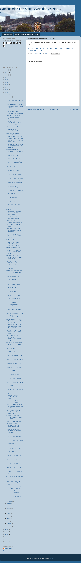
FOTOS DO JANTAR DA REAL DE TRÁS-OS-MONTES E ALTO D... (14, 272)
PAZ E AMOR (10, 207)
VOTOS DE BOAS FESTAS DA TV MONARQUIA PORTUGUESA (14, 263)
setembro (9, 506)
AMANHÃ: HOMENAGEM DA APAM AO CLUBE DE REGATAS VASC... (14, 192)
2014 (6, 531)
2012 (6, 536)
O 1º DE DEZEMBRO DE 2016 (14, 476)
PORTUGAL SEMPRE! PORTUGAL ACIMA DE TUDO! (13, 235)
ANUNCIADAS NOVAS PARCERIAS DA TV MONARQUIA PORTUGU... (14, 111)
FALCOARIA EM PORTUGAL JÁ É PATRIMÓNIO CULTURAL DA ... (14, 450)
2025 (6, 72)
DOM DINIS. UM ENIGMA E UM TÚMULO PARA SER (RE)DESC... (14, 230)
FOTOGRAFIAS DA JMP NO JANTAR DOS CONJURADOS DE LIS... (14, 297)
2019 (6, 87)
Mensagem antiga (71, 109)
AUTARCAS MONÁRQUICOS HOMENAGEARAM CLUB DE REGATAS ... (14, 140)
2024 (6, 75)
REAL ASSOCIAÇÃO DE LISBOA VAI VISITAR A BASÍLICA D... (13, 412)
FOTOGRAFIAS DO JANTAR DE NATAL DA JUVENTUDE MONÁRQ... (14, 291)
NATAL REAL (10, 239)
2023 (6, 77)
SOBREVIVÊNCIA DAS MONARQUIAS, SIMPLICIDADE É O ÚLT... (14, 134)
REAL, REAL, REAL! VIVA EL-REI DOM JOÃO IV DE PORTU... (14, 483)
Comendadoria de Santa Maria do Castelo (28, 9)
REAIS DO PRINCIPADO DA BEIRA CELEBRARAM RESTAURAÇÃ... (14, 455)
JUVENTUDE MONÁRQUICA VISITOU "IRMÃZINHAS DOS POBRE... (14, 162)
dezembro (9, 97)
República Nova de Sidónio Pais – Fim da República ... (14, 401)
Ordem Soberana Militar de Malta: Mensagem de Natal (14, 181)
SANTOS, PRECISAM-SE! (13, 446)
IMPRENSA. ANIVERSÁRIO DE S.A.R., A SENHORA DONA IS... (14, 332)
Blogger (52, 558)
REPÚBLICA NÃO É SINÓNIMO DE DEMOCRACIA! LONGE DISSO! (13, 338)
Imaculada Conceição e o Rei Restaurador (13, 364)
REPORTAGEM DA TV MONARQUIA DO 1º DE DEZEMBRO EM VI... (13, 425)
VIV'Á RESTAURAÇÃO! (13, 479)
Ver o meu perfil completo (10, 550)
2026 (6, 70)
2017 (6, 92)
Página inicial (8, 34)
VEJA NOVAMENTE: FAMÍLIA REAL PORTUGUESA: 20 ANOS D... (15, 146)
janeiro (9, 526)
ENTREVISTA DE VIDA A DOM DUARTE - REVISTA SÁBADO (14, 378)
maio (8, 516)
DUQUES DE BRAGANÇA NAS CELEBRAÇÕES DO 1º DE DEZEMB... (14, 369)
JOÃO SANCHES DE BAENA (14, 474)
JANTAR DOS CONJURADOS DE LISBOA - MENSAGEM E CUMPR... (14, 384)
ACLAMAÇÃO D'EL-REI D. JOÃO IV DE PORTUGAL (14, 221)
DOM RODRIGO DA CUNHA (14, 421)
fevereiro (9, 523)
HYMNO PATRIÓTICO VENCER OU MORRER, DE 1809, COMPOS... (14, 122)
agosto (8, 508)
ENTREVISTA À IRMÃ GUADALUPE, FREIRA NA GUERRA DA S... (14, 436)
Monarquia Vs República (12, 459)
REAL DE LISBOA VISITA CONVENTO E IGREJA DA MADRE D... (14, 100)
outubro (9, 503)
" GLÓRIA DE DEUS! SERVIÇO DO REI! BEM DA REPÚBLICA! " (14, 151)
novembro (9, 501)
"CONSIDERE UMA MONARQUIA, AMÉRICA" (14, 129)
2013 (6, 534)
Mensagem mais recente (36, 109)
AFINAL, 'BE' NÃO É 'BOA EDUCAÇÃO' (13, 267)
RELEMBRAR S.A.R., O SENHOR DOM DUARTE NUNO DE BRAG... (14, 257)
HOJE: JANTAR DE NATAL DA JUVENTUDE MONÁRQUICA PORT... (14, 315)
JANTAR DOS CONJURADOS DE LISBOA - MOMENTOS (14, 360)
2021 (6, 82)
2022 (6, 79)
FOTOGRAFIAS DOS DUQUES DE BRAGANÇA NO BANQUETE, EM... (15, 463)
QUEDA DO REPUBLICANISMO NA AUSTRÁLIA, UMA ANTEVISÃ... (13, 212)
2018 (6, 89)
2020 (6, 84)
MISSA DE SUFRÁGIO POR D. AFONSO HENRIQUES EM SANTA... (14, 406)
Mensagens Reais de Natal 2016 (14, 126)
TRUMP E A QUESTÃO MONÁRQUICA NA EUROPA (12, 170)
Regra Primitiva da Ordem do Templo (27, 34)
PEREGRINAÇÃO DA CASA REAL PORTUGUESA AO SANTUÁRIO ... (14, 320)
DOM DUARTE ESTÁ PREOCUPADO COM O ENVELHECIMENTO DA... (14, 496)
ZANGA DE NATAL (11, 166)
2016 (6, 94)
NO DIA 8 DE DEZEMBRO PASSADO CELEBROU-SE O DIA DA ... (14, 309)
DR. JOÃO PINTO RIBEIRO (14, 471)
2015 (6, 529)
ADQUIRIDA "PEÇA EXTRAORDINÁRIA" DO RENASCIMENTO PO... (14, 157)
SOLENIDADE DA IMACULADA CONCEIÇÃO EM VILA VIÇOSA (14, 389)
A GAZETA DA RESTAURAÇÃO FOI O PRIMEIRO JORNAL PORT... (14, 203)
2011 (6, 539)
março (8, 521)
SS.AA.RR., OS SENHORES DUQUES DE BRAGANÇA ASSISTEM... (14, 417)
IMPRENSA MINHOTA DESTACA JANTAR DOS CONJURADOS (14, 278)
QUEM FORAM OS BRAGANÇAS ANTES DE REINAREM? (14, 355)
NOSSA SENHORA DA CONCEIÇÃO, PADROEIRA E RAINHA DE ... (14, 350)
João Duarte (8, 548)
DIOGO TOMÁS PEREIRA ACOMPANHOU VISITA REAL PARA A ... (13, 326)
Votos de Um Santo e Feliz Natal (14, 178)
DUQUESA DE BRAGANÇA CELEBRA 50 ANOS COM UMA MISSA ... (14, 431)
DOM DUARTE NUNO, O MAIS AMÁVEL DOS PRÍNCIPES (13, 117)
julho (8, 511)
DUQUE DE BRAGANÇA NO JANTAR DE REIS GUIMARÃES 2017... (14, 244)
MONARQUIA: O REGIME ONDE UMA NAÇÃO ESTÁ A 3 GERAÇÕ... (14, 197)
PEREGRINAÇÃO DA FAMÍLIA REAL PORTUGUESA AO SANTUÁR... (12, 303)
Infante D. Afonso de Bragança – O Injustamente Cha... (14, 217)
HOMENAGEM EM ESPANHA (14, 282)
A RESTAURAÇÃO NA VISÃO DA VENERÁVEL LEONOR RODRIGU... (14, 442)
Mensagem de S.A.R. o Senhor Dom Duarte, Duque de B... (14, 487)
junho (8, 513)
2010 (6, 541)
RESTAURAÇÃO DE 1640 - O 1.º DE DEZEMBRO (14, 491)
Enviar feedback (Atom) (40, 113)
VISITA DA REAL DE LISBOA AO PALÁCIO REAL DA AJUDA (14, 344)
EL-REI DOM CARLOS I (13, 247)
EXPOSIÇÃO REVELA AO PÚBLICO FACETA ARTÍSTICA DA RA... (13, 286)
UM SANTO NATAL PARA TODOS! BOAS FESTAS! (13, 175)
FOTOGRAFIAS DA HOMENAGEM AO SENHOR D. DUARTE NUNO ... (13, 396)
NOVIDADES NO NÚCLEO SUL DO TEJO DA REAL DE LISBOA (14, 252)
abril (8, 518)
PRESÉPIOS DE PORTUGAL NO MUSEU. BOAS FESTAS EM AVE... (14, 106)
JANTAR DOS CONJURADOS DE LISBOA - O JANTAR (14, 373)
